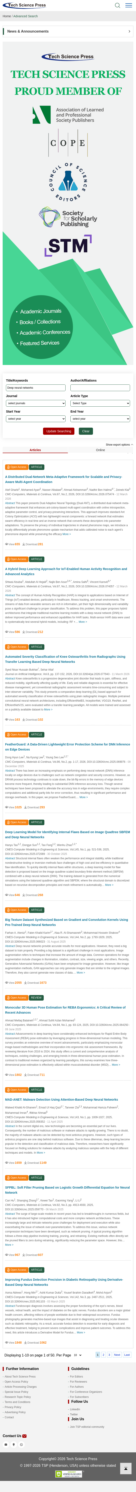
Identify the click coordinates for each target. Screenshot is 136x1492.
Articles (35, 450)
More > (66, 534)
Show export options (119, 444)
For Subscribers (79, 1397)
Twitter (74, 1414)
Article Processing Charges (21, 1386)
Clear (85, 431)
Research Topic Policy (18, 1397)
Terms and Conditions (17, 1402)
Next (117, 1354)
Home (7, 16)
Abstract (10, 503)
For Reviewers (78, 1381)
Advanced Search (25, 16)
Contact (9, 1417)
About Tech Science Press (20, 1376)
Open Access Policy (16, 1381)
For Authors (77, 1386)
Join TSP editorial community (87, 1426)
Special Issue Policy (16, 1391)
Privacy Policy (13, 1407)
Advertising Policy (15, 1412)
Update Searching (58, 431)
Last (127, 1354)
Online (100, 450)
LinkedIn (75, 1409)
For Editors (76, 1376)
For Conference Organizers (86, 1391)
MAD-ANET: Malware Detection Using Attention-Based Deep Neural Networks (61, 1099)
